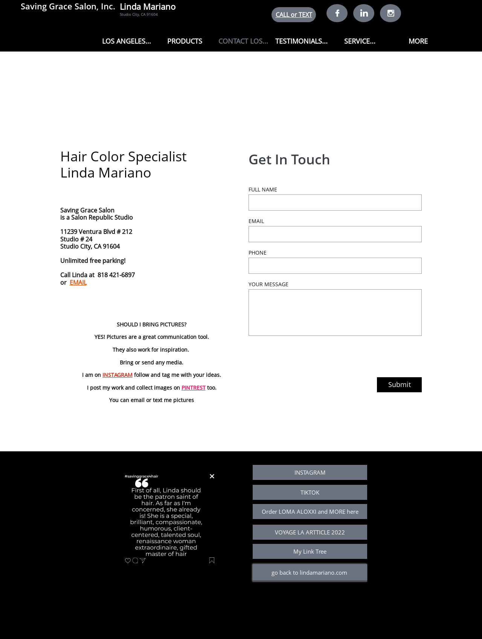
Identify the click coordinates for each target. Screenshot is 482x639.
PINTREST (194, 387)
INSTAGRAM (117, 374)
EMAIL (78, 282)
